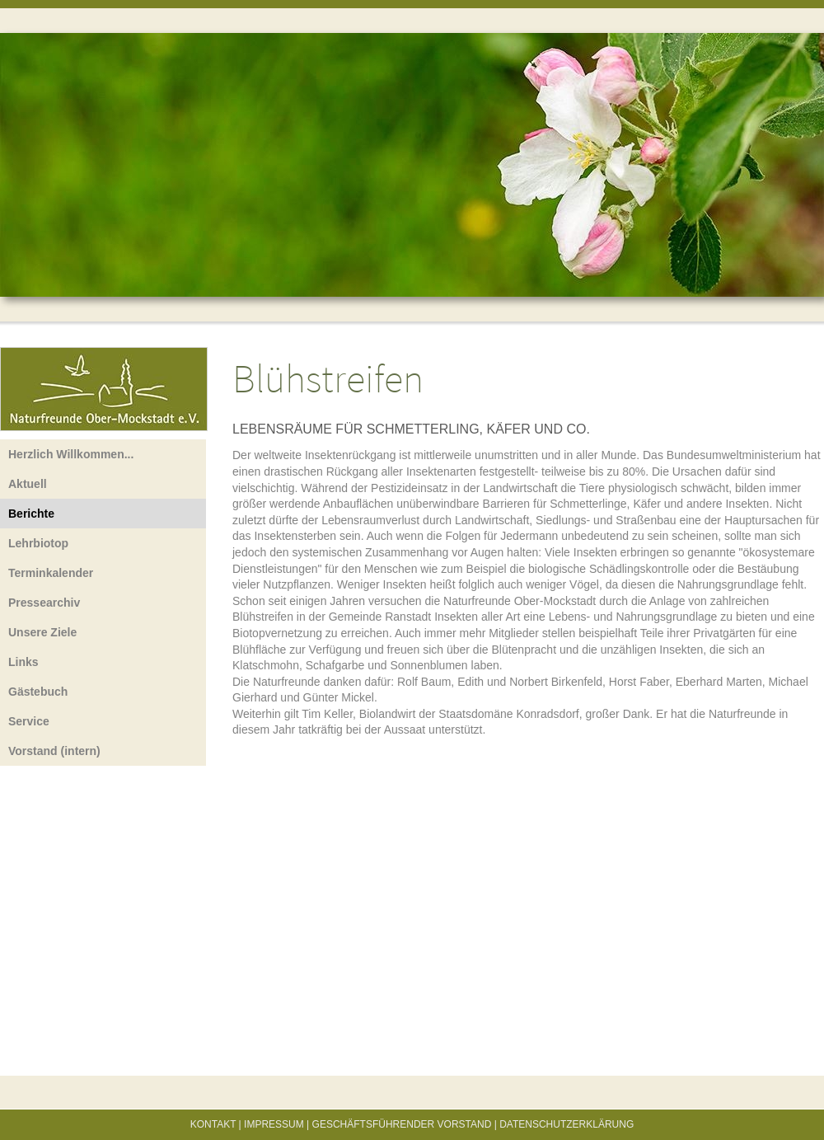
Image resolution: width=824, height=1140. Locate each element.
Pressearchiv (44, 602)
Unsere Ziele (42, 632)
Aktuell (27, 483)
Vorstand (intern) (54, 751)
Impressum (274, 1124)
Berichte (31, 513)
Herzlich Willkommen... (70, 454)
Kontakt (213, 1124)
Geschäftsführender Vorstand (402, 1124)
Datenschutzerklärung (566, 1124)
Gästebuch (38, 691)
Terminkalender (50, 572)
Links (23, 662)
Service (28, 721)
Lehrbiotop (38, 543)
